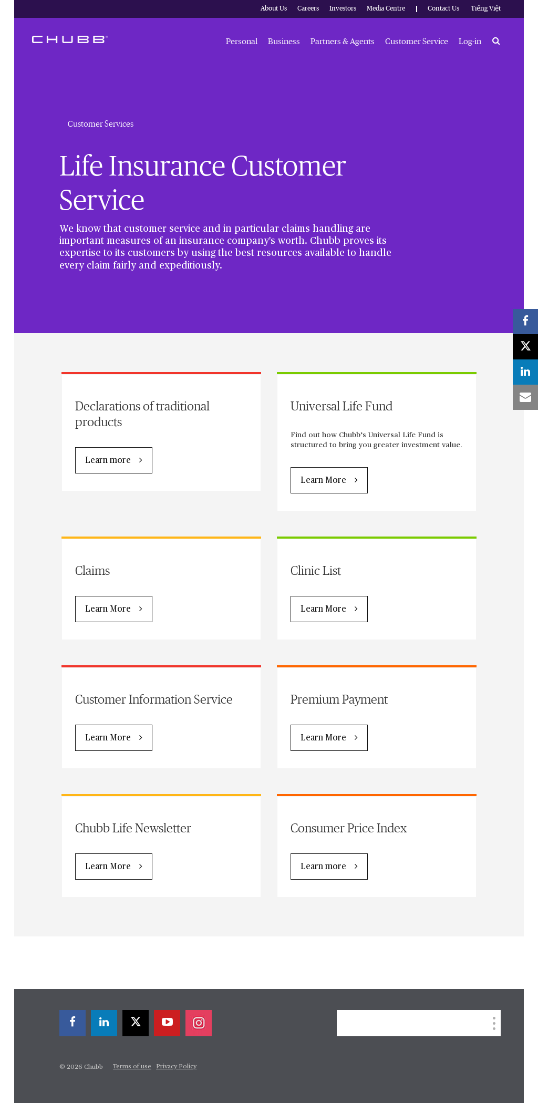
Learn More (323, 481)
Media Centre (386, 8)
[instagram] (198, 1023)
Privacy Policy (176, 1067)
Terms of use (132, 1067)
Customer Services (100, 124)
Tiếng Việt (486, 8)
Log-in (470, 41)
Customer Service (416, 41)
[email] (525, 397)
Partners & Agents (343, 41)
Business (284, 41)
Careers (308, 8)
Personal (241, 41)
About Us (274, 8)
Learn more (108, 461)
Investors (342, 8)
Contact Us (443, 8)
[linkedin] (104, 1023)
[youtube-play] (167, 1023)
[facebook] (72, 1023)
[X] (135, 1023)
